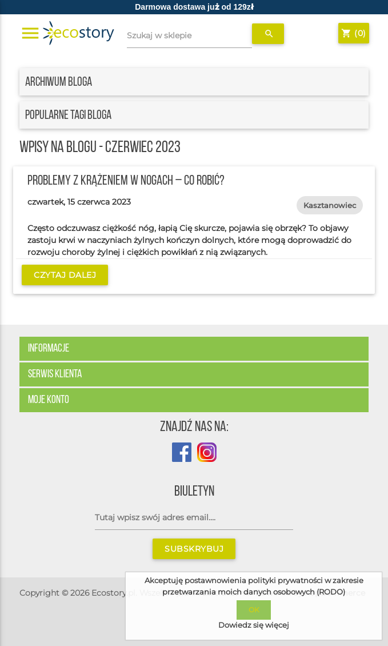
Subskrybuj (194, 549)
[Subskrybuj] (194, 517)
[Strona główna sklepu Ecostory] (78, 33)
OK (254, 609)
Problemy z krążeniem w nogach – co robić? (126, 181)
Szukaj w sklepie (159, 35)
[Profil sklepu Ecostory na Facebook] (181, 458)
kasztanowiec (329, 205)
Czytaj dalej (65, 275)
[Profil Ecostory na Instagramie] (204, 458)
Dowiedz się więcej (253, 624)
